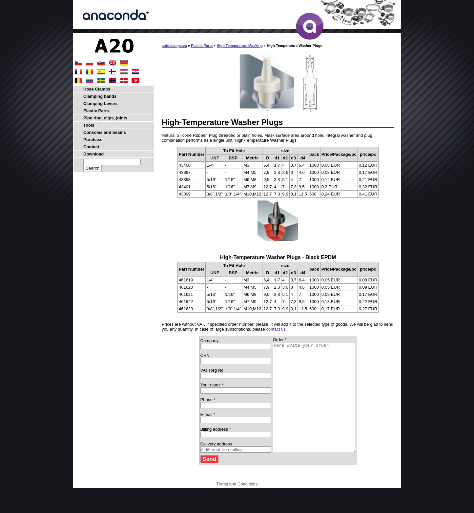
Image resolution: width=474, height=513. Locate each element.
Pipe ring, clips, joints (105, 117)
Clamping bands (99, 96)
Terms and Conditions (237, 505)
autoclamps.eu (174, 46)
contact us (275, 329)
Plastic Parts (202, 46)
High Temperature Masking (240, 46)
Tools (88, 125)
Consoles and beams (104, 132)
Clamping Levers (100, 103)
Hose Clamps (96, 89)
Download (93, 154)
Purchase (93, 139)
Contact (91, 146)
